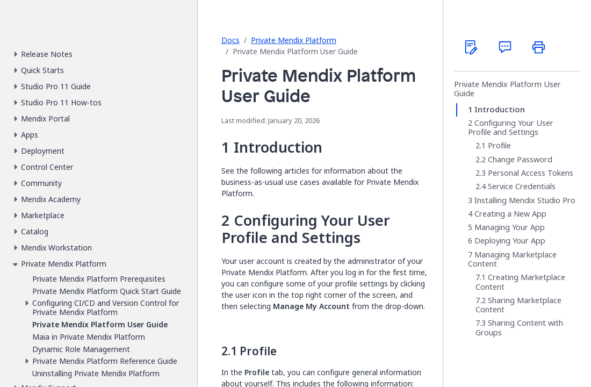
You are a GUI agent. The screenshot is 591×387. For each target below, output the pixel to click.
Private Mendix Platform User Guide (507, 88)
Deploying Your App (509, 241)
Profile (499, 146)
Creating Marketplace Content (520, 281)
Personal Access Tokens (530, 173)
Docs (230, 40)
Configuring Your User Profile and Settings (510, 127)
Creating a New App (510, 214)
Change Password (520, 160)
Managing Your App (509, 227)
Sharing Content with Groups (519, 327)
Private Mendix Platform (293, 40)
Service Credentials (522, 186)
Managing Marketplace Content (512, 259)
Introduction (499, 110)
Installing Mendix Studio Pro (524, 200)
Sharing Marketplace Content (518, 305)
